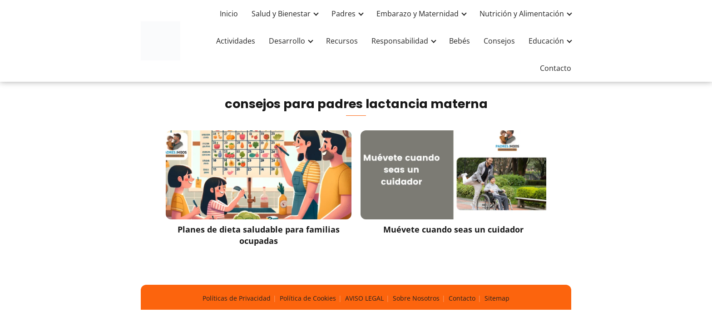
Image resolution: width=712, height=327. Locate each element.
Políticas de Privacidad (237, 298)
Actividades (235, 41)
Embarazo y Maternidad (417, 14)
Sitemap (497, 298)
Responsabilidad (399, 41)
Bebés (459, 41)
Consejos (499, 41)
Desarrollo (287, 41)
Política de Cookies (308, 298)
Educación (546, 41)
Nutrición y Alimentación (522, 14)
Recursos (342, 41)
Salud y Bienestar (281, 14)
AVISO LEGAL (364, 298)
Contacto (555, 68)
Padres (343, 14)
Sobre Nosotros (416, 298)
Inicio (229, 14)
